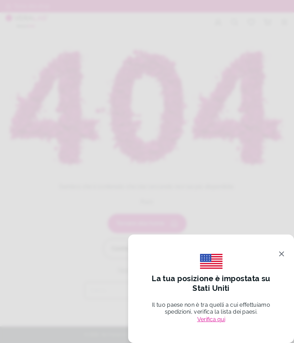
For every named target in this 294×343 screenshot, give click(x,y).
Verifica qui (211, 319)
